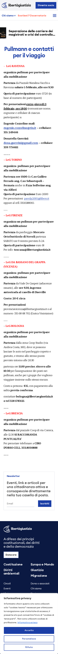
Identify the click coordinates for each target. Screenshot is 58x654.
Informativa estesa (27, 623)
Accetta (29, 630)
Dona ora (11, 555)
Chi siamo (8, 15)
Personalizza (29, 639)
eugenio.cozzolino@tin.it (20, 127)
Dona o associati (40, 583)
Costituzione (13, 564)
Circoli (7, 583)
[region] (29, 623)
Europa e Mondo (42, 564)
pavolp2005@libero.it (36, 198)
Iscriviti (44, 503)
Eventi (7, 588)
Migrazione (39, 575)
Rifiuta (29, 647)
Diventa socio (46, 5)
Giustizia (37, 570)
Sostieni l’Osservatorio (32, 15)
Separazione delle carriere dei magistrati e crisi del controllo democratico (32, 35)
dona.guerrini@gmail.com (21, 142)
